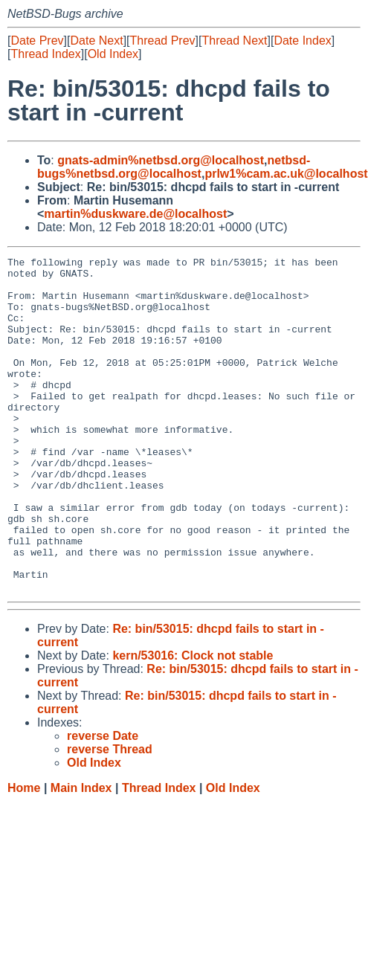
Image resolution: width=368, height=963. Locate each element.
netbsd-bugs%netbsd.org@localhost (173, 167)
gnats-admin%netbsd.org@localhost (160, 160)
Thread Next (234, 40)
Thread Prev (163, 40)
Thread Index (45, 54)
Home (23, 854)
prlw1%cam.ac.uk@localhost (285, 173)
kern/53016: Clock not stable (192, 722)
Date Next (96, 40)
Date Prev (36, 40)
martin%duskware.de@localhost (135, 213)
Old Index (113, 54)
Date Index (302, 40)
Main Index (81, 854)
